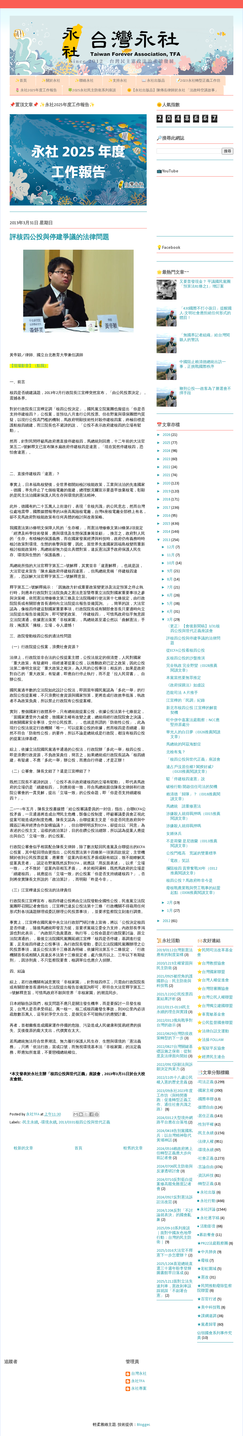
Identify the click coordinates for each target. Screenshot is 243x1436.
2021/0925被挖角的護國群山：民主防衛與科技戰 (175, 981)
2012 (167, 921)
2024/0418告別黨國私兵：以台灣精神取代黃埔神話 (175, 1135)
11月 (171, 555)
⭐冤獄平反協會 (211, 1048)
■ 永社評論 (206, 1210)
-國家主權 (205, 1091)
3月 (170, 620)
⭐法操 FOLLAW (210, 1040)
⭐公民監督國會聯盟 (215, 1023)
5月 (170, 604)
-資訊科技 (205, 1176)
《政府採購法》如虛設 (185, 685)
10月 (171, 563)
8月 (170, 579)
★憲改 (203, 1277)
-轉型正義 (205, 1184)
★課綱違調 (206, 1316)
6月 (170, 595)
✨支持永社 (119, 80)
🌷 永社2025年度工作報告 (36, 90)
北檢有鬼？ (176, 752)
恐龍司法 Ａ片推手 (182, 693)
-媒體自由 (205, 1107)
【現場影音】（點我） (29, 366)
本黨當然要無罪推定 (183, 678)
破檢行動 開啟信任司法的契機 (191, 787)
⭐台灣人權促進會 (213, 980)
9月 (170, 571)
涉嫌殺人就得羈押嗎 (183, 826)
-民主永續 (30, 1122)
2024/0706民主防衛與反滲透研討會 (175, 1169)
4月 (170, 612)
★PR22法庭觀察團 (212, 1243)
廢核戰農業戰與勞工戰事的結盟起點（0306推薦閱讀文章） (193, 890)
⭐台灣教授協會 (211, 963)
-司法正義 (205, 1082)
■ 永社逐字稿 (208, 1218)
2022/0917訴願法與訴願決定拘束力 (175, 1067)
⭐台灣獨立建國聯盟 (215, 1006)
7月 (170, 587)
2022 (167, 467)
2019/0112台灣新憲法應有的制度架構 (175, 952)
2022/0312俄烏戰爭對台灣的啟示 (175, 1023)
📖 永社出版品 (153, 80)
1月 (170, 911)
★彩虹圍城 (206, 1269)
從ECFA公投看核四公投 (185, 651)
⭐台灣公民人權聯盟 (215, 997)
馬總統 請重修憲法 (183, 806)
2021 (167, 475)
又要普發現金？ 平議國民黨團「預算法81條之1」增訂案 (205, 284)
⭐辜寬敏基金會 (211, 1015)
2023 (167, 459)
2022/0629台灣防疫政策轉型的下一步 (175, 1036)
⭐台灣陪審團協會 (213, 989)
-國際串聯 (205, 1099)
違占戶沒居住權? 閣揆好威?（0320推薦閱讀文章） (189, 769)
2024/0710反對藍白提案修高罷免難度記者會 (175, 1184)
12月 (171, 547)
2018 (167, 499)
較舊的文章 (133, 1148)
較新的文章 (23, 1148)
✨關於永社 (52, 80)
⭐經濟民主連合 (211, 1057)
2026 (167, 435)
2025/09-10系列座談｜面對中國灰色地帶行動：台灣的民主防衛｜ (174, 1235)
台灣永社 (139, 1374)
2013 (167, 540)
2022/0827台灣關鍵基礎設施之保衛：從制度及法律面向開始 (175, 1051)
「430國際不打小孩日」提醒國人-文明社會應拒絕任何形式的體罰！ (205, 313)
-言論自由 (205, 1167)
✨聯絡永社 (86, 80)
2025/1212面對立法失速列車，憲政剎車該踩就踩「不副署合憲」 (175, 1289)
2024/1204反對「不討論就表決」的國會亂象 (175, 1215)
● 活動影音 (206, 1226)
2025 (167, 443)
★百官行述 (206, 1299)
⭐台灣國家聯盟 (211, 972)
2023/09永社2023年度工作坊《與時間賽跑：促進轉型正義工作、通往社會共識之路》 (175, 1100)
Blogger (143, 1425)
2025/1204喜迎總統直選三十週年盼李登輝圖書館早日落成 (175, 1268)
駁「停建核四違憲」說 (185, 779)
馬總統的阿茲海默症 (183, 744)
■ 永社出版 (206, 1192)
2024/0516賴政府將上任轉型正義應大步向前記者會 (175, 1153)
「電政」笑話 (177, 861)
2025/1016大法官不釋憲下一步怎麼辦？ (175, 1253)
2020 (167, 483)
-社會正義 (205, 1159)
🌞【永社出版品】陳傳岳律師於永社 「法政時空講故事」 (172, 90)
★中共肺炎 (206, 1252)
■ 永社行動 (206, 1201)
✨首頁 (22, 80)
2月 (170, 903)
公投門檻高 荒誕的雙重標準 (195, 853)
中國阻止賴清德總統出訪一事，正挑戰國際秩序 (202, 364)
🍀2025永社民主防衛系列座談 (92, 90)
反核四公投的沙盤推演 (185, 658)
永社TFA (138, 1381)
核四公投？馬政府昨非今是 (189, 881)
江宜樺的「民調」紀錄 (185, 701)
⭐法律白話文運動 (213, 1031)
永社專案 (139, 1389)
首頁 (78, 1148)
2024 (167, 451)
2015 (167, 524)
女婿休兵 (174, 834)
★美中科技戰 (208, 1308)
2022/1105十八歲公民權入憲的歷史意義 (175, 1080)
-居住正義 (205, 1116)
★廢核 (203, 1261)
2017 (167, 508)
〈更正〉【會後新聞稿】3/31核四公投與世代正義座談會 (193, 628)
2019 (167, 491)
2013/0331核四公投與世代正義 (84, 1122)
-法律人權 (205, 1142)
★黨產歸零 (206, 1325)
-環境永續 (48, 1122)
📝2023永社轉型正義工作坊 (198, 80)
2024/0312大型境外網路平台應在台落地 (175, 1120)
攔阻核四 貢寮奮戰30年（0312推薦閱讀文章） (191, 871)
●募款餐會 (206, 1235)
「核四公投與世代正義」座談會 (193, 760)
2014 (167, 532)
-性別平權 (205, 1125)
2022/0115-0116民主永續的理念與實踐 (173, 1009)
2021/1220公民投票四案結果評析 (175, 996)
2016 (167, 516)
